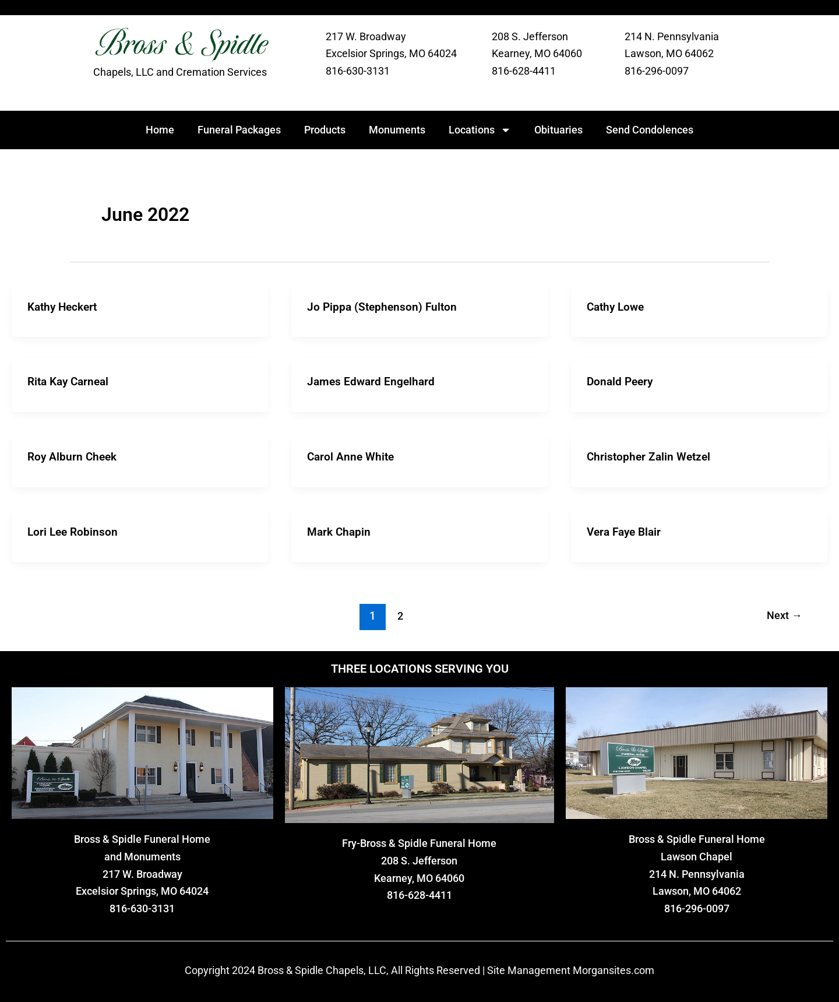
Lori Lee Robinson (74, 530)
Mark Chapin (340, 530)
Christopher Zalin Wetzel (651, 456)
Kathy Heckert (64, 307)
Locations (480, 130)
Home (160, 130)
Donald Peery (621, 381)
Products (325, 130)
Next (782, 614)
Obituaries (558, 130)
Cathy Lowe (617, 307)
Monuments (397, 130)
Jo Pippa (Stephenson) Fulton (384, 307)
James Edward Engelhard (372, 381)
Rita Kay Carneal (70, 381)
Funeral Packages (239, 130)
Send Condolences (649, 130)
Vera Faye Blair (626, 530)
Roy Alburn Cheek (73, 456)
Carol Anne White (352, 456)
